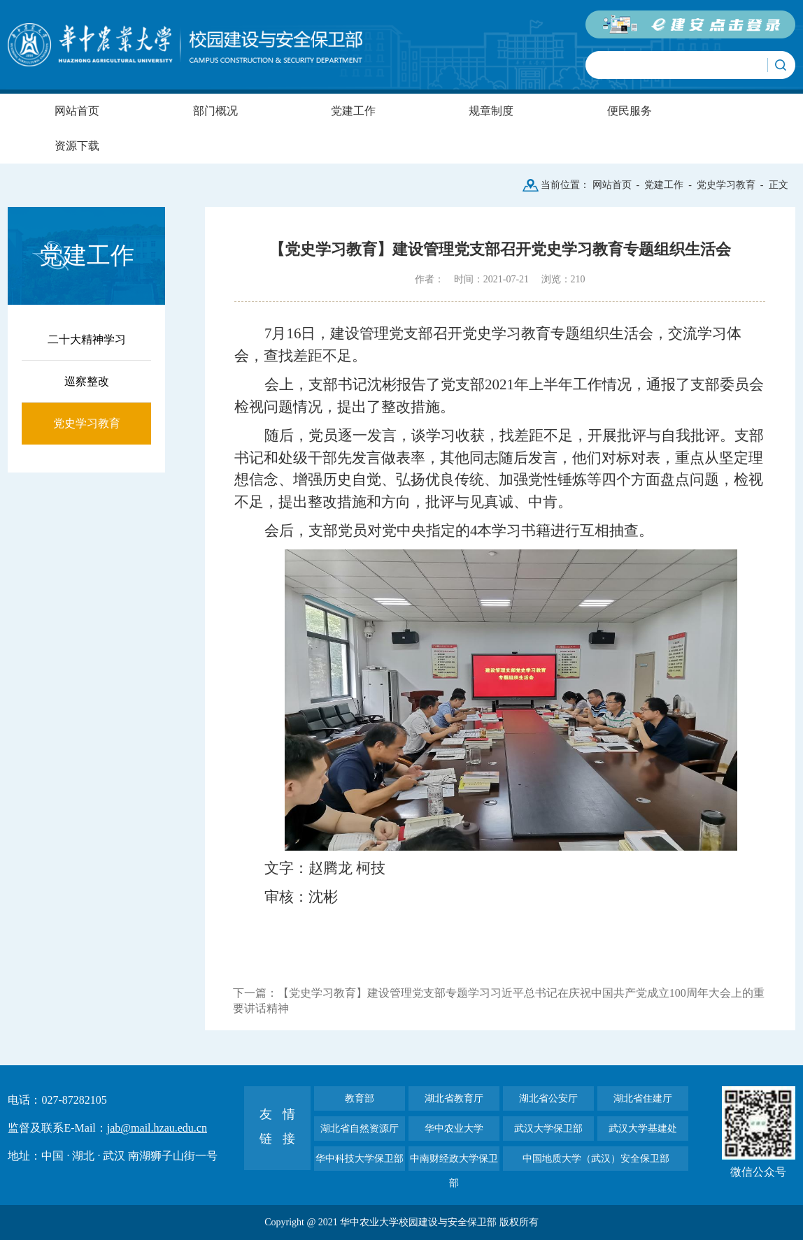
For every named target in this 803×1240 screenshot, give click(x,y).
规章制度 (491, 111)
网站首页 (77, 111)
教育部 (359, 1098)
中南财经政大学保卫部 (454, 1162)
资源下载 (77, 146)
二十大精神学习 (87, 339)
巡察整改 (86, 381)
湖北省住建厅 (642, 1098)
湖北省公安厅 (548, 1098)
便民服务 (629, 111)
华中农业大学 (454, 1128)
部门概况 (215, 111)
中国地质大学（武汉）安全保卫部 (596, 1158)
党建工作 (353, 111)
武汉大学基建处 (643, 1128)
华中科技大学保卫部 (359, 1158)
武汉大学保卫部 (548, 1128)
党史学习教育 (726, 185)
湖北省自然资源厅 (359, 1128)
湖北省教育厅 (454, 1098)
